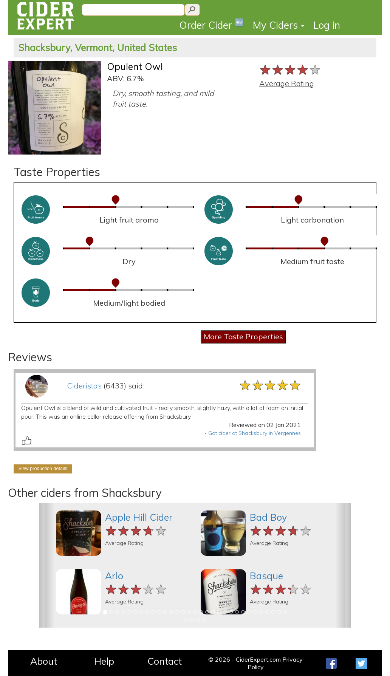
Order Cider (211, 24)
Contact (164, 661)
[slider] (290, 69)
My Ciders (278, 25)
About (43, 661)
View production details (43, 468)
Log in (326, 25)
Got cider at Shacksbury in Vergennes (254, 433)
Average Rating (286, 83)
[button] (46, 565)
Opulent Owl (135, 66)
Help (104, 661)
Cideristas (84, 385)
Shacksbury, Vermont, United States (97, 47)
